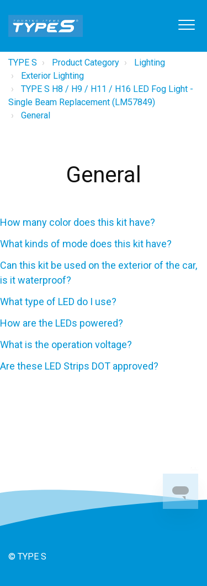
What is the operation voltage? (66, 344)
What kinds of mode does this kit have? (86, 243)
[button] (186, 24)
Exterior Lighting (52, 75)
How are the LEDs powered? (61, 323)
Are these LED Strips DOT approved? (79, 366)
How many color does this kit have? (77, 222)
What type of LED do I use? (58, 301)
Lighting (149, 62)
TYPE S (22, 62)
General (35, 115)
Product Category (85, 62)
